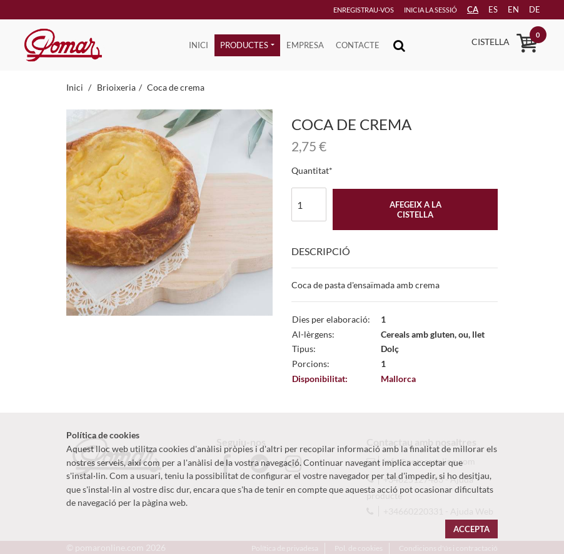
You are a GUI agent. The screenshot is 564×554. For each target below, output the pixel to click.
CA (462, 9)
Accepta (471, 529)
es (484, 9)
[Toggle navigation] (399, 45)
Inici (198, 45)
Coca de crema (175, 87)
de (529, 9)
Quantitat (310, 170)
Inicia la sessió (413, 10)
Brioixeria (116, 87)
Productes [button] (244, 45)
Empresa (305, 45)
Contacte (358, 45)
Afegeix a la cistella (415, 209)
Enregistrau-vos (344, 10)
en (506, 9)
